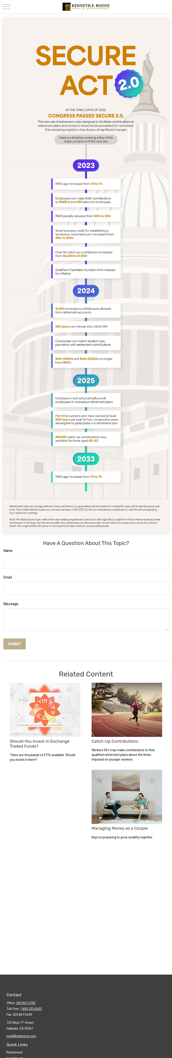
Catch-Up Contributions (115, 741)
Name (8, 551)
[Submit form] (14, 643)
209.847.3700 (25, 1003)
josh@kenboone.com (21, 1036)
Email (7, 577)
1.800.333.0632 (31, 1009)
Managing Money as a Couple (120, 828)
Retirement (14, 1052)
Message (10, 604)
